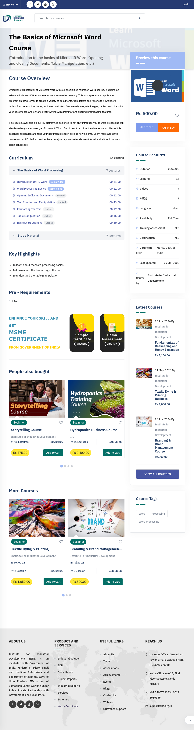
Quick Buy (168, 127)
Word (142, 513)
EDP (60, 665)
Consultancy (65, 672)
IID (72, 436)
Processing (158, 513)
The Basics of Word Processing (67, 170)
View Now (82, 343)
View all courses (157, 474)
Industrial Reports (69, 686)
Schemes (63, 699)
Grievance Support (114, 709)
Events (107, 681)
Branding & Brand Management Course (164, 445)
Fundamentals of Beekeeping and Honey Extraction (167, 346)
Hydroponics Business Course (94, 430)
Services (63, 692)
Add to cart (53, 452)
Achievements (111, 675)
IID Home (10, 4)
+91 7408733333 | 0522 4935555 (164, 695)
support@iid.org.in (160, 706)
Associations (111, 668)
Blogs (106, 688)
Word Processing (149, 521)
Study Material (67, 236)
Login (186, 4)
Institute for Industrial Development (33, 436)
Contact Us (110, 695)
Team (106, 661)
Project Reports (67, 679)
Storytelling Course (26, 430)
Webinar (108, 702)
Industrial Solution (69, 658)
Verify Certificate (68, 706)
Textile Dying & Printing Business (165, 395)
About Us (108, 654)
